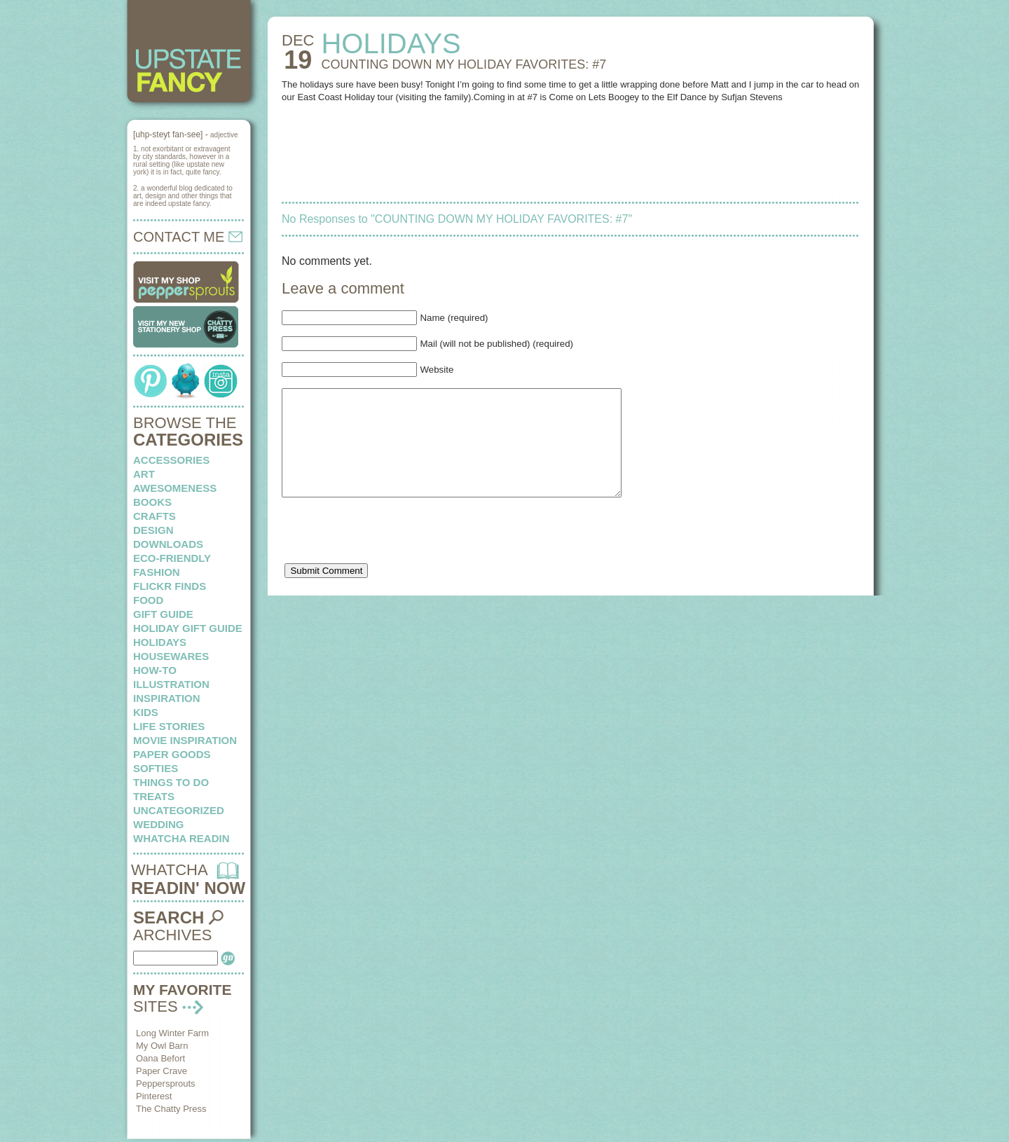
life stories (169, 726)
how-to (155, 670)
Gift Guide (163, 614)
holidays (159, 642)
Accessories (171, 460)
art (144, 474)
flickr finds (169, 586)
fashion (156, 572)
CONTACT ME (187, 237)
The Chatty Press (171, 1108)
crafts (154, 516)
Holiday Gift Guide (187, 628)
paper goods (172, 754)
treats (153, 796)
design (153, 530)
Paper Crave (161, 1071)
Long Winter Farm (172, 1033)
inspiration (166, 698)
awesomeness (175, 488)
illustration (171, 684)
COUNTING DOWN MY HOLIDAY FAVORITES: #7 (463, 64)
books (152, 502)
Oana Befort (160, 1058)
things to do (171, 782)
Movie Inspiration (185, 740)
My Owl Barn (162, 1045)
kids (145, 712)
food (148, 600)
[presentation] (388, 557)
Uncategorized (178, 810)
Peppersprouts (165, 1083)
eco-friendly (172, 558)
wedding (158, 824)
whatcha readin (181, 838)
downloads (168, 544)
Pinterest (154, 1096)
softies (155, 768)
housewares (171, 656)
